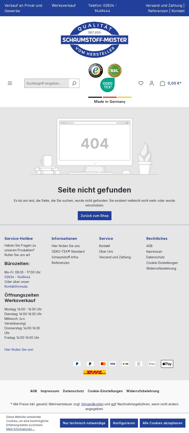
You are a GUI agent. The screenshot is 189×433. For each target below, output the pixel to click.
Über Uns (106, 251)
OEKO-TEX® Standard (68, 251)
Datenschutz (155, 257)
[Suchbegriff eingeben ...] (46, 83)
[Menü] (9, 83)
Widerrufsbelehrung (161, 268)
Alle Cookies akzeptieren (162, 423)
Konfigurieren (124, 423)
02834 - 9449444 (17, 277)
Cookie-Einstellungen (162, 263)
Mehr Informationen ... (20, 429)
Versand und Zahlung (164, 5)
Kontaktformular (15, 286)
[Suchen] (74, 83)
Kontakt (178, 11)
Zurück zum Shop (95, 216)
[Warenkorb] (171, 83)
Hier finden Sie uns (66, 246)
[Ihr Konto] (151, 83)
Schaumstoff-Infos (65, 257)
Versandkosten (92, 404)
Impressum (154, 251)
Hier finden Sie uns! (18, 349)
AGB (149, 246)
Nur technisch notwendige (84, 423)
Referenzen (158, 11)
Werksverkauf (64, 5)
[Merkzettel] (141, 83)
